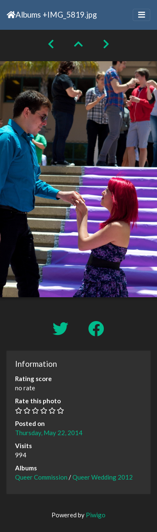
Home (11, 15)
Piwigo (96, 515)
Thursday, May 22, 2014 (48, 432)
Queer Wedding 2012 (102, 477)
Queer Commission (41, 477)
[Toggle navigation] (141, 15)
